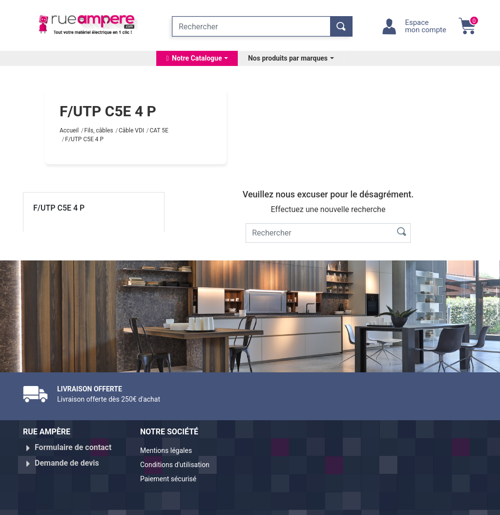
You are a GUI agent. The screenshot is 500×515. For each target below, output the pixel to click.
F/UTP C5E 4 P (58, 208)
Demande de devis (67, 459)
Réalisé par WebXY (406, 503)
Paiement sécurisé (173, 474)
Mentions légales (170, 451)
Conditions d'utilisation (180, 463)
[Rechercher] (251, 26)
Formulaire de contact (73, 447)
